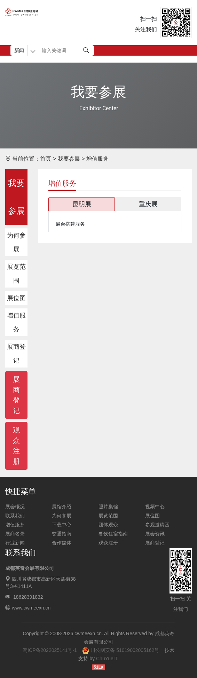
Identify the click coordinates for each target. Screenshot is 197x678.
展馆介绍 (61, 506)
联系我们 (15, 515)
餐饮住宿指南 (113, 533)
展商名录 (15, 533)
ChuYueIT (106, 658)
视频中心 (155, 506)
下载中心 (61, 524)
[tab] (82, 204)
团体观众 (108, 524)
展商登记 (16, 353)
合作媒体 (61, 543)
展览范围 (16, 273)
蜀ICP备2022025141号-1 (50, 650)
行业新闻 (15, 543)
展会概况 (15, 506)
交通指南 (61, 533)
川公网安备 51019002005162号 (120, 650)
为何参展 (16, 242)
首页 (45, 159)
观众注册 (108, 543)
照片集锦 (108, 506)
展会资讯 (155, 533)
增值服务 (16, 322)
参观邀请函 (157, 524)
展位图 (16, 297)
